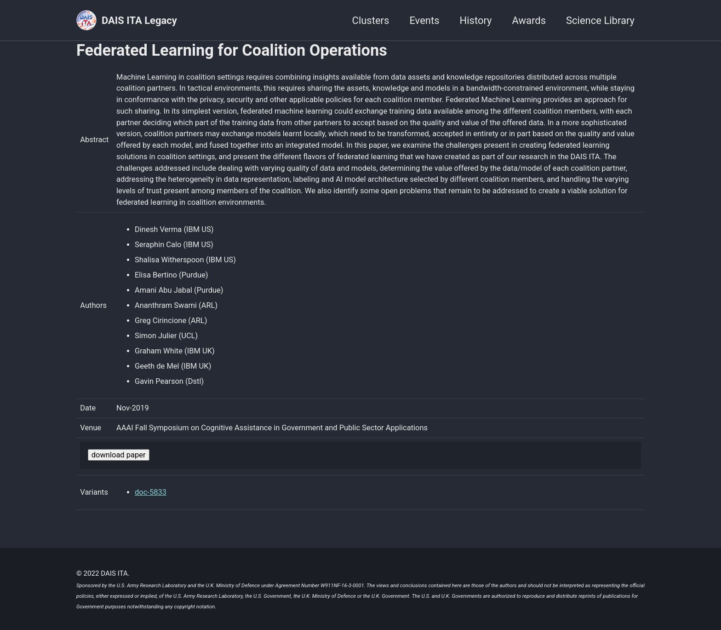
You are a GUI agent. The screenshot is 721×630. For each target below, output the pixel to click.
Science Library (600, 20)
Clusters (370, 20)
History (476, 20)
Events (424, 20)
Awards (529, 20)
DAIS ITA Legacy (139, 20)
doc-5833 (150, 492)
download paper (119, 455)
